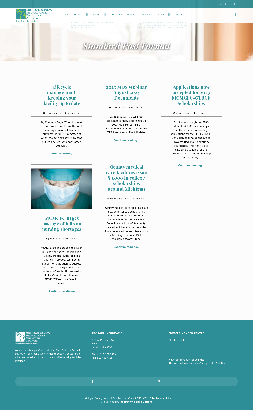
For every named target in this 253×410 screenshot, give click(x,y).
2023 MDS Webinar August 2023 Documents (126, 92)
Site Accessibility (160, 398)
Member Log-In (228, 4)
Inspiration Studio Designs (136, 401)
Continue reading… (62, 153)
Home (65, 14)
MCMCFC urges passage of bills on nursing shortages (61, 223)
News (130, 14)
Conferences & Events (154, 14)
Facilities (116, 14)
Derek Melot (73, 113)
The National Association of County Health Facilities (197, 363)
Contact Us (182, 14)
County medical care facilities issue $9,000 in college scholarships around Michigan (126, 178)
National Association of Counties (186, 359)
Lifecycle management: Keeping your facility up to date (61, 95)
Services (99, 14)
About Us (81, 14)
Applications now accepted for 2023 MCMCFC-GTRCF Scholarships (191, 95)
